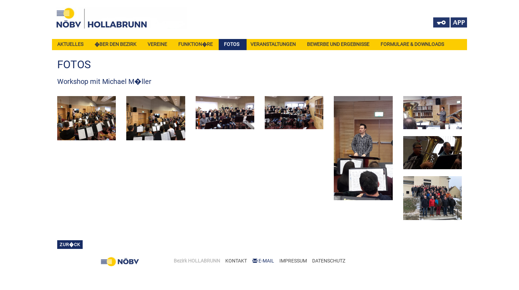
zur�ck (70, 244)
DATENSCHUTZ (328, 261)
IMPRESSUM (293, 261)
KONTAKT (236, 261)
